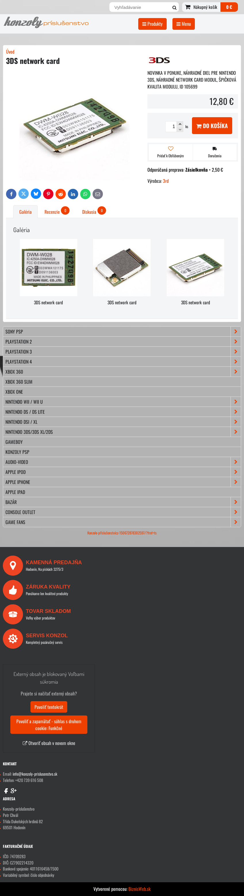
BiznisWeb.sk (139, 888)
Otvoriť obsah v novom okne (49, 743)
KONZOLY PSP (17, 451)
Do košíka (212, 125)
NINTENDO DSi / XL (123, 422)
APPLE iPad (15, 492)
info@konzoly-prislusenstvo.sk (35, 774)
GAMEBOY (14, 441)
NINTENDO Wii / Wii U (123, 402)
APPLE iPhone (123, 482)
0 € (229, 7)
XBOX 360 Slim (18, 381)
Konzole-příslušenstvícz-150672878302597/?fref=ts (122, 533)
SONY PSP (123, 331)
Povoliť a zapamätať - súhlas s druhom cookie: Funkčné (48, 725)
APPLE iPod (123, 472)
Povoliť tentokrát (48, 706)
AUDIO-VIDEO (123, 462)
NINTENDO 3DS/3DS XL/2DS (123, 432)
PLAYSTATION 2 (123, 341)
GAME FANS (123, 522)
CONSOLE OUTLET (123, 512)
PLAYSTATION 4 (123, 361)
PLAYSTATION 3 (123, 351)
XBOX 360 (123, 372)
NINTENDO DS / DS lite (123, 412)
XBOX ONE (14, 391)
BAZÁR (123, 502)
